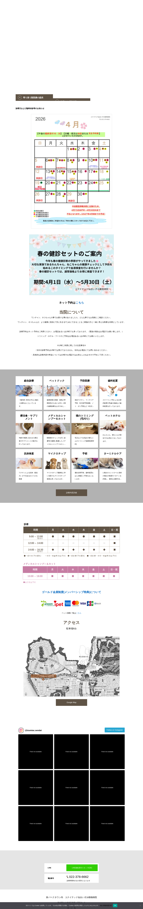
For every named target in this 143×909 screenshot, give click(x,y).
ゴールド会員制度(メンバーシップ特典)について (71, 592)
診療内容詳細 (71, 493)
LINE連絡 (125, 5)
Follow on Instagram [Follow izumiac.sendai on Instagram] (115, 730)
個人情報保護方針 (106, 905)
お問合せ (136, 5)
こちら (80, 302)
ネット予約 (81, 5)
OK (115, 905)
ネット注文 (93, 5)
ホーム (70, 5)
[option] (71, 50)
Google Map (71, 702)
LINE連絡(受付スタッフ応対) (82, 868)
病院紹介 (104, 5)
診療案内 (114, 5)
